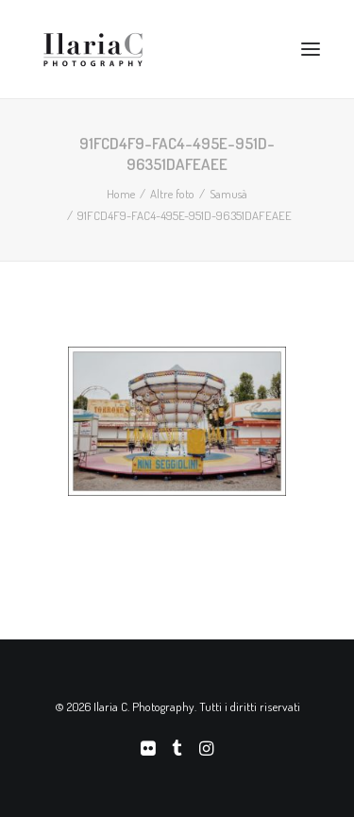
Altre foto (172, 193)
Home (121, 193)
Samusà (228, 193)
